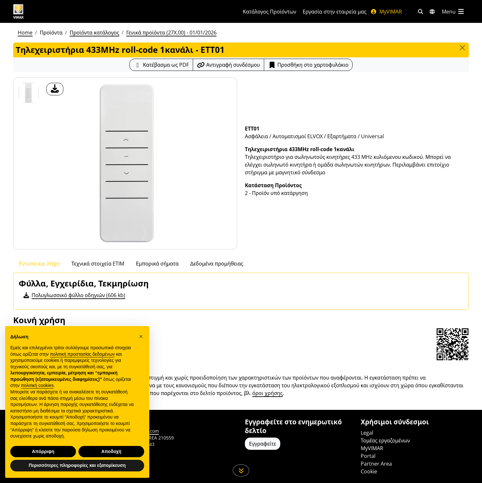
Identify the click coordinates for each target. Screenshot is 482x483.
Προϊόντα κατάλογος (94, 32)
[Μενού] (453, 11)
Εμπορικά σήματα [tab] (157, 263)
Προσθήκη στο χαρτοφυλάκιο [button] (308, 64)
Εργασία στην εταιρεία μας (334, 11)
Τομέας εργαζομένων (385, 440)
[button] (141, 350)
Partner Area (376, 463)
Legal (367, 432)
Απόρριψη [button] (43, 465)
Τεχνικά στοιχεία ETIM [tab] (98, 263)
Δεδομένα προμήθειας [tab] (216, 263)
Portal (368, 455)
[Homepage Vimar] (42, 11)
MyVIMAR (386, 11)
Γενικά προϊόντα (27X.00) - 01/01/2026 (171, 32)
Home (25, 32)
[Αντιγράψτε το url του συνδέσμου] (228, 65)
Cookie (369, 471)
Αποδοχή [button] (111, 465)
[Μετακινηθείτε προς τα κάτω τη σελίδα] (241, 470)
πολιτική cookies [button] (37, 399)
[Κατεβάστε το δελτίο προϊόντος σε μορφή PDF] (161, 65)
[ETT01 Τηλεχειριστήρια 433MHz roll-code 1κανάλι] (29, 93)
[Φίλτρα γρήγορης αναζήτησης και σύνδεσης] (420, 11)
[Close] (462, 48)
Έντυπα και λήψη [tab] (39, 263)
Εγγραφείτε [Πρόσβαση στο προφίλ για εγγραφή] (262, 443)
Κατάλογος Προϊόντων (269, 11)
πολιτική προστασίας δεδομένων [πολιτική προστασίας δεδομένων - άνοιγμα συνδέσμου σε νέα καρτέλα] (82, 368)
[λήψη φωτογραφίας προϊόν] (54, 89)
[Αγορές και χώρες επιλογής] (432, 11)
